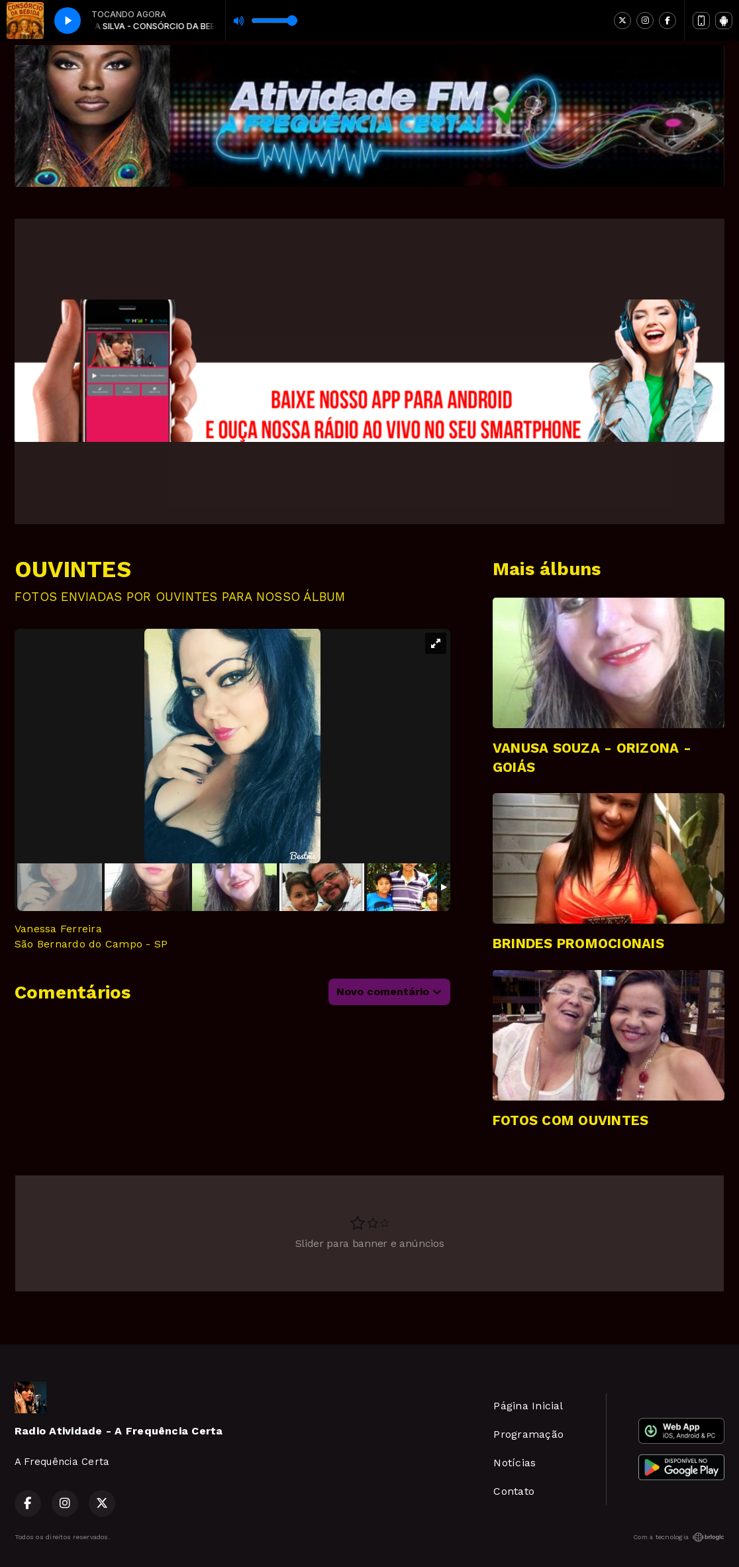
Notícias (514, 1462)
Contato (513, 1491)
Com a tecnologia (678, 1537)
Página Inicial (528, 1405)
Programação (528, 1434)
